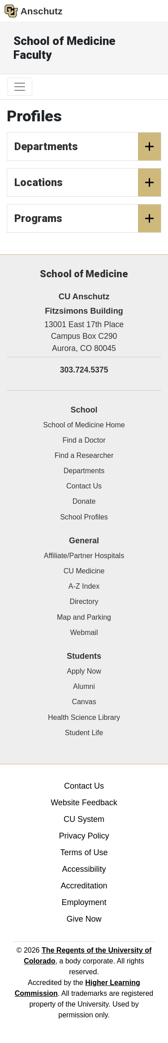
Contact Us (84, 486)
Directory (83, 601)
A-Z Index (84, 586)
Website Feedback (84, 802)
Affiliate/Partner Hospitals (84, 555)
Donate (84, 501)
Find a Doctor (83, 440)
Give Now (83, 918)
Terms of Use (84, 852)
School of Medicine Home (84, 425)
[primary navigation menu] (19, 87)
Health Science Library (84, 717)
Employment (83, 902)
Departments (87, 146)
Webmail (84, 632)
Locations (87, 182)
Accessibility (84, 869)
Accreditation (83, 885)
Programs (87, 218)
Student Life (84, 733)
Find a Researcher (84, 455)
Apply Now (84, 671)
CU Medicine (84, 571)
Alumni (84, 686)
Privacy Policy (84, 835)
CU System (84, 819)
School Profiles (84, 517)
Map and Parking (84, 617)
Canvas (84, 702)
